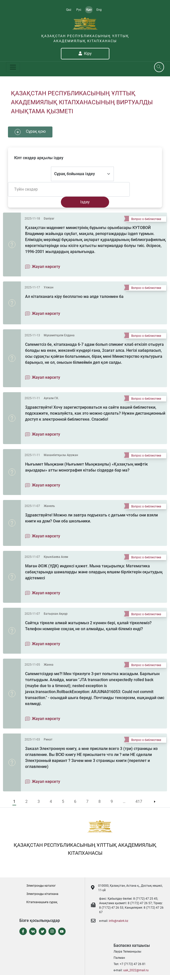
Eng (99, 9)
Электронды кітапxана (42, 894)
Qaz (68, 9)
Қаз (88, 9)
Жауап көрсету (46, 266)
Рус (78, 9)
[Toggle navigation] (13, 67)
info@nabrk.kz (118, 921)
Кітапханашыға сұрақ (41, 902)
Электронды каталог (41, 885)
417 (138, 801)
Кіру (85, 53)
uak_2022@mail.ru (136, 970)
